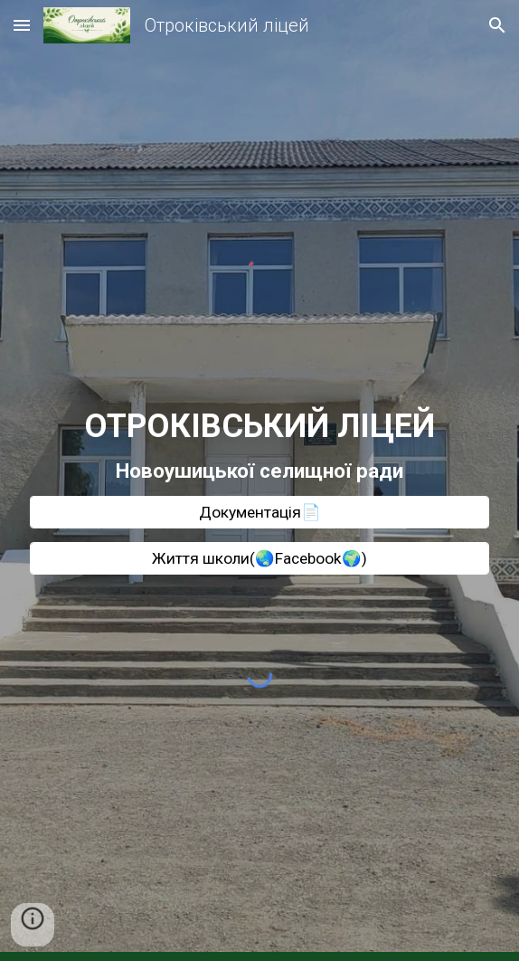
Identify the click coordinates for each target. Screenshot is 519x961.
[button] (21, 25)
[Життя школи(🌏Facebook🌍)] (259, 559)
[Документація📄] (259, 512)
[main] (259, 445)
